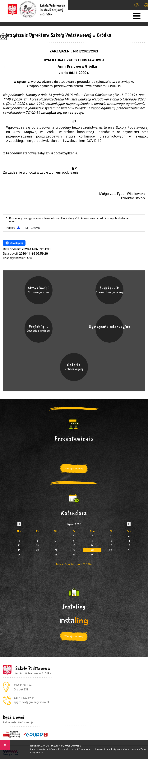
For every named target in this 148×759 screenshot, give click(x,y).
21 (55, 550)
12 (19, 545)
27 (37, 554)
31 (110, 554)
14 (55, 545)
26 (19, 554)
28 (55, 554)
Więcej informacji (74, 468)
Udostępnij (14, 242)
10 (110, 540)
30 (92, 554)
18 (128, 545)
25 (128, 550)
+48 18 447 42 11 (146, 4)
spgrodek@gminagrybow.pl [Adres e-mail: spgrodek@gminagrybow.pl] (31, 702)
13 (37, 545)
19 (19, 550)
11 (128, 540)
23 (92, 550)
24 (110, 550)
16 (92, 545)
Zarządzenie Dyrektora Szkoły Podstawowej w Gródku (57, 34)
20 (37, 550)
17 (110, 545)
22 (74, 550)
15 (74, 545)
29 (74, 554)
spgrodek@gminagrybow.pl (136, 5)
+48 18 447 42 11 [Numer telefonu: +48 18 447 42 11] (24, 698)
